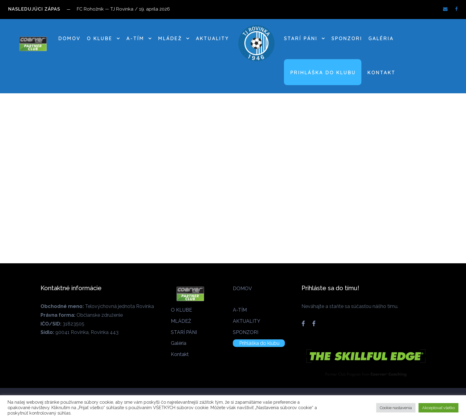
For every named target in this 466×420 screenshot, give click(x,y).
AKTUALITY (212, 38)
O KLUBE (99, 38)
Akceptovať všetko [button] (438, 408)
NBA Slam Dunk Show (144, 204)
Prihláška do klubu (323, 72)
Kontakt (381, 72)
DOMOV (69, 38)
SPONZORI (346, 38)
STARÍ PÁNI (301, 38)
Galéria (381, 38)
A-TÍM (135, 38)
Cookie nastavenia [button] (396, 408)
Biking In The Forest (26, 203)
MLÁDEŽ (170, 38)
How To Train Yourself (264, 210)
